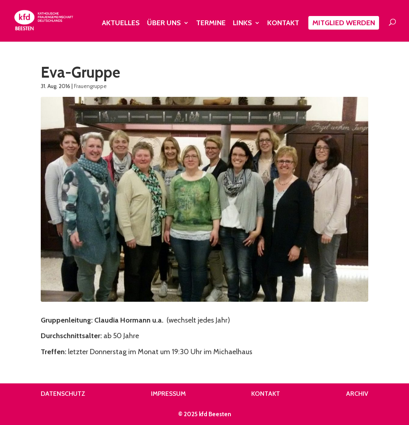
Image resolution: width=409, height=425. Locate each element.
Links (242, 23)
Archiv (357, 393)
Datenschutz (63, 393)
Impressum (168, 393)
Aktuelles (121, 23)
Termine (211, 23)
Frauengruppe (90, 86)
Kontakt (283, 23)
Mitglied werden (343, 22)
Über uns (164, 23)
